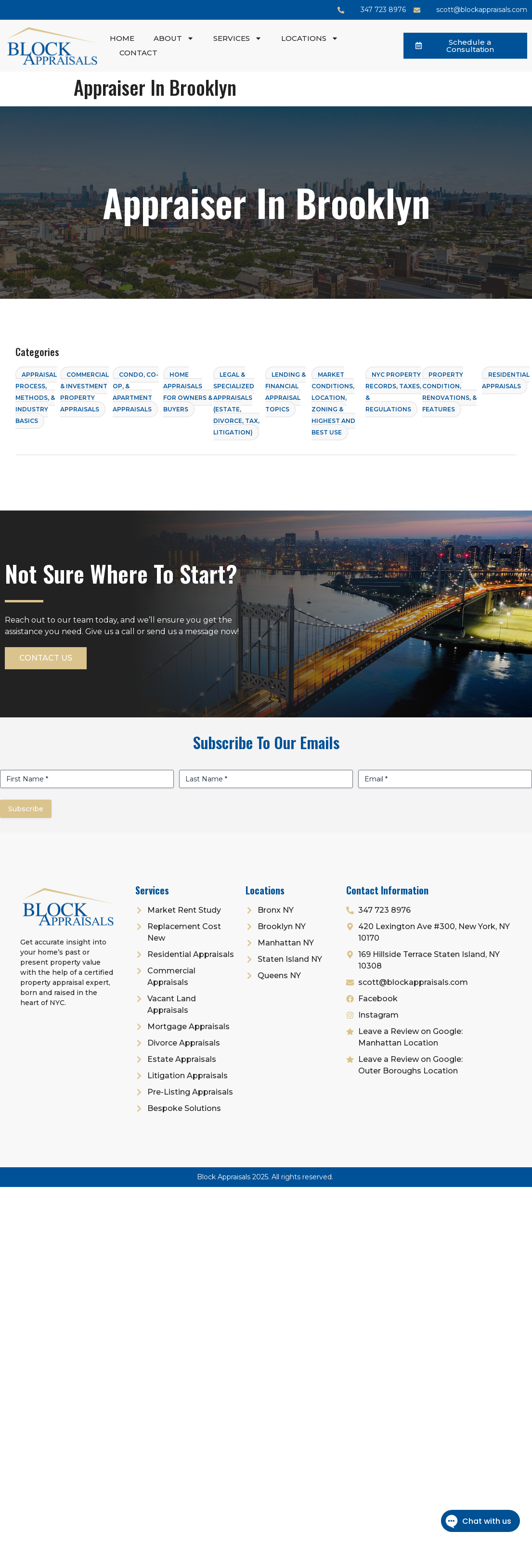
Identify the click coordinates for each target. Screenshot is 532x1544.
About (174, 38)
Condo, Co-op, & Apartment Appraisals (135, 392)
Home (122, 38)
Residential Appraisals (506, 380)
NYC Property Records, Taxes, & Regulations (393, 392)
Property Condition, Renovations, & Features (449, 392)
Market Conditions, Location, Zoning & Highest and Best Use (333, 403)
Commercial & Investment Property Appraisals (84, 392)
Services (237, 38)
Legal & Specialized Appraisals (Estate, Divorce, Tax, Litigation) (236, 403)
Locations (309, 38)
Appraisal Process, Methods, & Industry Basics (36, 397)
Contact (138, 52)
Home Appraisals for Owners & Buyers (187, 392)
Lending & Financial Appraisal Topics (285, 392)
